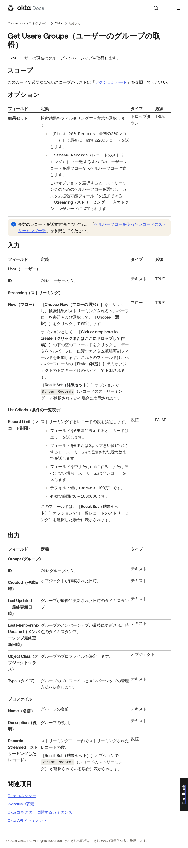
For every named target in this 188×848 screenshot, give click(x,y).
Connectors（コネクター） (28, 23)
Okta (58, 23)
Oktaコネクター (22, 795)
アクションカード (111, 82)
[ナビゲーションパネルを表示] (178, 8)
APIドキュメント (27, 819)
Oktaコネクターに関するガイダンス (40, 811)
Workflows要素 (21, 803)
